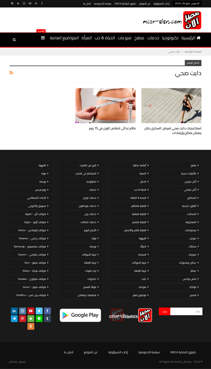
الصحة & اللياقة (138, 197)
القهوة (142, 238)
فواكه (192, 286)
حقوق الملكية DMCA (125, 3)
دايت (143, 278)
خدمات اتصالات (88, 222)
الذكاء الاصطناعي (36, 197)
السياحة (142, 254)
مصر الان (13, 361)
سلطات (192, 246)
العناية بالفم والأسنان (135, 230)
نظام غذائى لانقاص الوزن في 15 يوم (112, 128)
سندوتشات (190, 230)
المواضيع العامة (64, 38)
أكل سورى (190, 181)
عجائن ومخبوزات (187, 262)
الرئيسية (191, 38)
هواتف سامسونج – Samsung (30, 246)
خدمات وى (90, 213)
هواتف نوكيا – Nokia (34, 270)
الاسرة (142, 173)
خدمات (153, 38)
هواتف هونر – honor (34, 286)
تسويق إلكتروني (37, 205)
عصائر (193, 270)
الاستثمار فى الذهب (85, 173)
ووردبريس (40, 189)
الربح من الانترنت (88, 165)
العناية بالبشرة (139, 213)
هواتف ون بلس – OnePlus (31, 295)
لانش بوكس (189, 278)
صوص (192, 238)
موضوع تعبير (139, 295)
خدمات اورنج (89, 197)
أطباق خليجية (189, 205)
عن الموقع (145, 3)
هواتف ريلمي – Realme (32, 238)
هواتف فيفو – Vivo (35, 262)
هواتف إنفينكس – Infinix (32, 230)
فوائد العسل (89, 286)
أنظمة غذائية (139, 165)
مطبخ (139, 38)
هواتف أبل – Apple (35, 213)
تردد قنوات (90, 270)
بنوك (93, 238)
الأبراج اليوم (90, 230)
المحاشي (191, 197)
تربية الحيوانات (139, 262)
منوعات (125, 38)
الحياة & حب (105, 38)
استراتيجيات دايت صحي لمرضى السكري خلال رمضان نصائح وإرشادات (172, 130)
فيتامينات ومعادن (87, 295)
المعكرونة (190, 222)
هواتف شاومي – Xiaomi (32, 254)
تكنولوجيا (170, 38)
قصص (192, 295)
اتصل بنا (87, 3)
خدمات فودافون (87, 205)
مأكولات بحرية (188, 173)
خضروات (91, 278)
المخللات (191, 213)
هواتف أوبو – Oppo (35, 222)
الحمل (143, 181)
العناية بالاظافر (138, 205)
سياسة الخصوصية (102, 3)
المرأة (87, 38)
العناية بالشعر (139, 222)
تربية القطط (140, 270)
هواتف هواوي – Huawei (32, 278)
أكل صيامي (190, 189)
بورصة (93, 246)
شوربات (192, 254)
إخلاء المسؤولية (161, 3)
